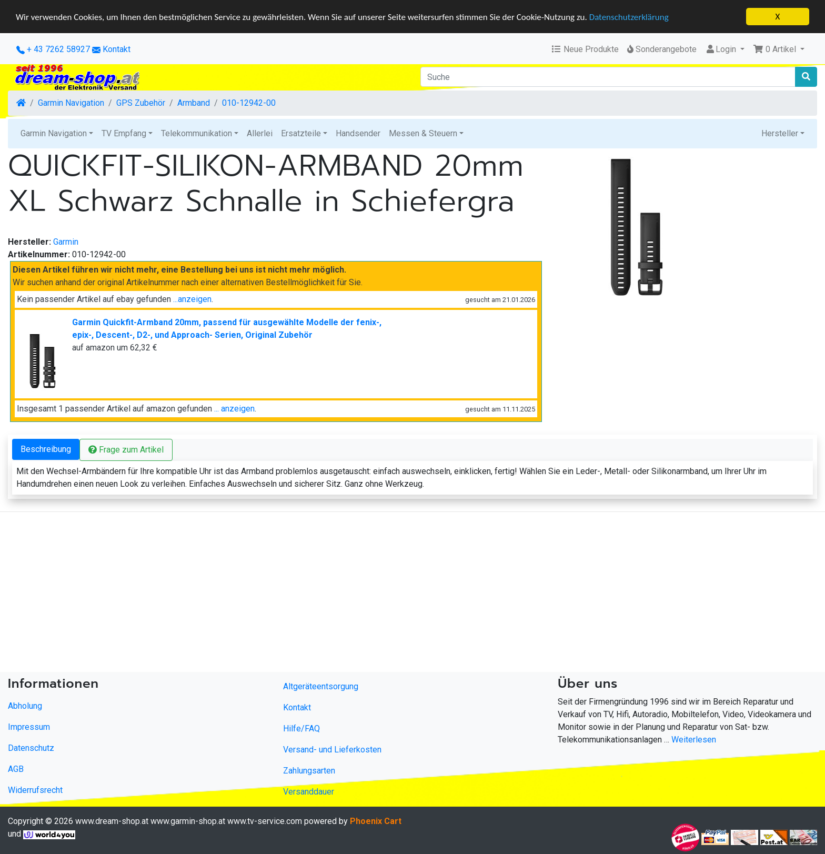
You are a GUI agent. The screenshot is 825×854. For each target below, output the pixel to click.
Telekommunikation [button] (196, 133)
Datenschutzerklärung (629, 16)
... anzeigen (234, 409)
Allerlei (260, 133)
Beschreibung (46, 449)
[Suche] (608, 77)
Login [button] (721, 49)
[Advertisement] (315, 594)
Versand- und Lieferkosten (332, 750)
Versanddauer (308, 792)
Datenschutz (31, 748)
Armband (193, 103)
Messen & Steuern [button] (423, 133)
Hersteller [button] (779, 133)
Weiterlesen (693, 740)
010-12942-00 (249, 103)
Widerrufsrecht (35, 790)
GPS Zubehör (140, 103)
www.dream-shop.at (111, 821)
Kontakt (116, 49)
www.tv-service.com (264, 821)
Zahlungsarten (309, 771)
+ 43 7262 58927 (53, 49)
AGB (16, 769)
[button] (779, 49)
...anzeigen (192, 299)
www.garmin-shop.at (187, 821)
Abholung (25, 706)
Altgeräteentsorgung (320, 686)
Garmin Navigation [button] (54, 133)
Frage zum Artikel (126, 450)
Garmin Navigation (71, 103)
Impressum (29, 727)
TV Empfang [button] (124, 133)
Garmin (65, 242)
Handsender (358, 133)
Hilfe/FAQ (301, 729)
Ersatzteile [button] (301, 133)
